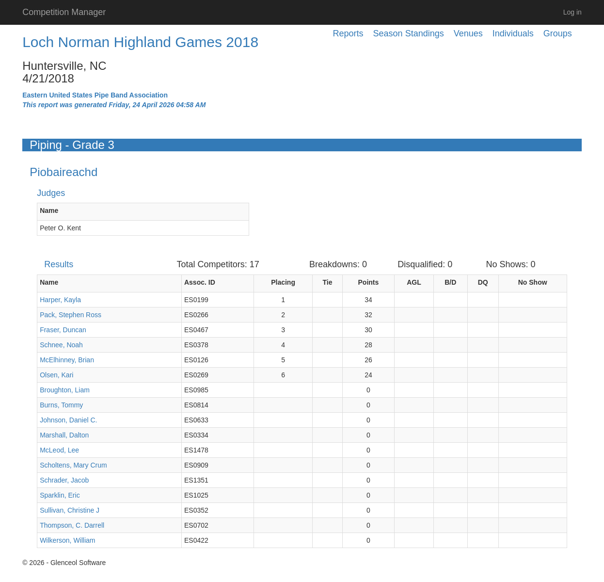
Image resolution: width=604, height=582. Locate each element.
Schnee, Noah (61, 345)
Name (49, 210)
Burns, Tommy (61, 405)
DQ (483, 282)
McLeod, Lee (59, 450)
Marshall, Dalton (64, 435)
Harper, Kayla (60, 300)
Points (368, 282)
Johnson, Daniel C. (68, 420)
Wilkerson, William (67, 540)
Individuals (513, 33)
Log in (572, 12)
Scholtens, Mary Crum (73, 465)
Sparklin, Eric (59, 495)
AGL (414, 282)
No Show (532, 282)
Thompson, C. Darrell (72, 525)
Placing (283, 282)
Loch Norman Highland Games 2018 (140, 42)
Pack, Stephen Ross (70, 315)
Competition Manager (64, 12)
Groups (557, 33)
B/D (450, 282)
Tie (328, 282)
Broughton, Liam (65, 390)
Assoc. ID (199, 282)
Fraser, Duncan (63, 330)
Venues (468, 33)
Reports (348, 33)
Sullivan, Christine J (69, 510)
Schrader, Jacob (64, 480)
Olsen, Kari (56, 375)
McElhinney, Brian (67, 360)
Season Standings (408, 33)
